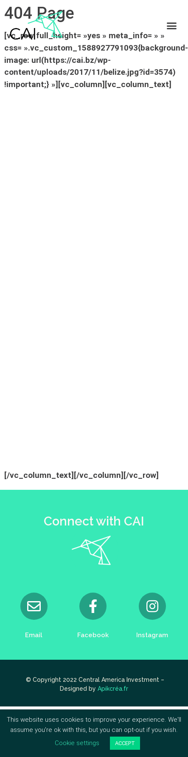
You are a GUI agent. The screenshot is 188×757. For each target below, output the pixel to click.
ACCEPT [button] (125, 743)
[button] (172, 25)
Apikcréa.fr (113, 688)
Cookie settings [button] (77, 743)
